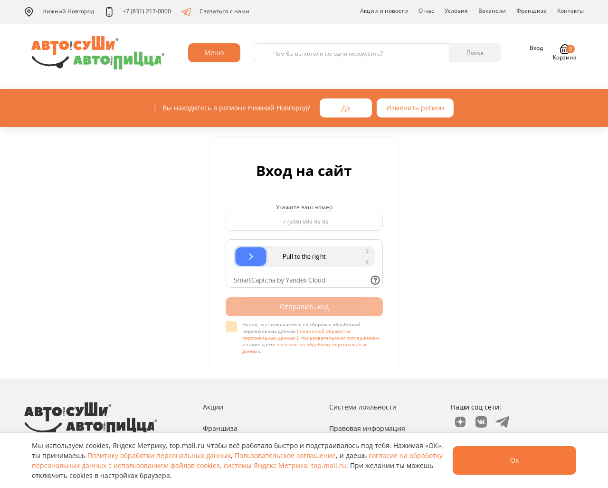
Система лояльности (363, 406)
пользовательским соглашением (340, 337)
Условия (456, 11)
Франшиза (531, 11)
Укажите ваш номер (304, 207)
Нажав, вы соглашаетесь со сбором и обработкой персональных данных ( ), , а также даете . (311, 337)
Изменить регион (415, 107)
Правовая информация (367, 428)
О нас (426, 11)
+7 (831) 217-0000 (137, 12)
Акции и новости (384, 11)
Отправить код (304, 306)
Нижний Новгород (59, 12)
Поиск (475, 53)
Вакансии (492, 11)
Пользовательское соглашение (285, 455)
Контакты (570, 11)
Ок (514, 460)
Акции (213, 406)
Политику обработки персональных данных (159, 455)
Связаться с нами (215, 12)
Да (346, 107)
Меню (214, 52)
